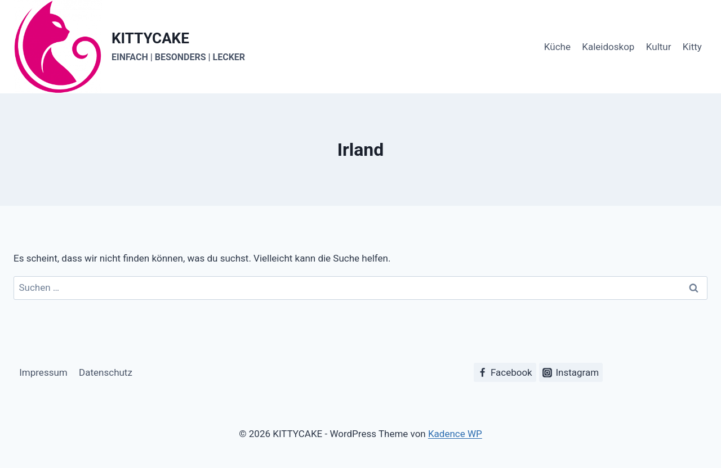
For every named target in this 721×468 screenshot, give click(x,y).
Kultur (658, 46)
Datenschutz (105, 372)
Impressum (43, 372)
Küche (557, 46)
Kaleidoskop (608, 46)
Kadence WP (455, 433)
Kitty (692, 46)
